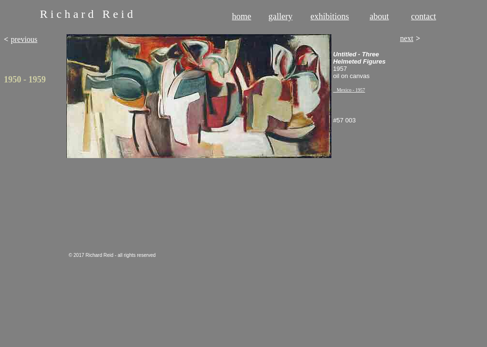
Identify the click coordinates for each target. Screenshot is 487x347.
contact (423, 16)
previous (24, 39)
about (379, 16)
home (241, 16)
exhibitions (330, 16)
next (406, 38)
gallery (280, 16)
